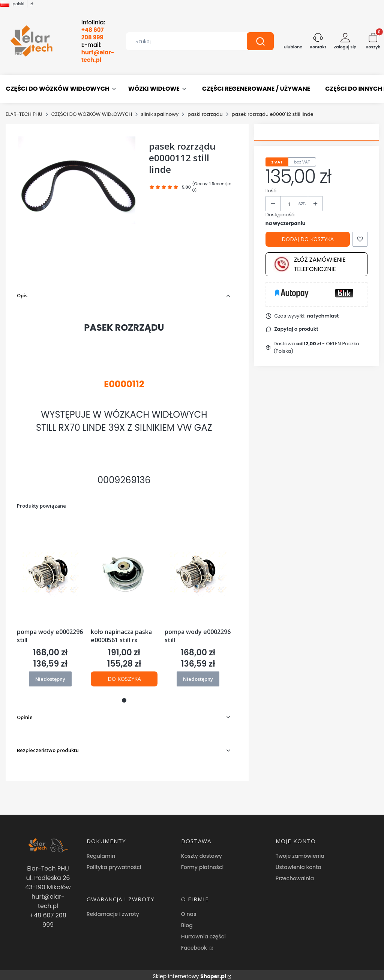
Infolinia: (93, 30)
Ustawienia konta (298, 861)
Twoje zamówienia (300, 850)
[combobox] (181, 41)
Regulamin (101, 850)
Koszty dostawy (201, 850)
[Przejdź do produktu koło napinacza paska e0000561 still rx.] (124, 572)
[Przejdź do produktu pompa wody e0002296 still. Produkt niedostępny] (50, 572)
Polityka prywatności (114, 861)
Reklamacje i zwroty (113, 908)
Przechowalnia (295, 873)
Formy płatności (202, 861)
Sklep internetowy (189, 970)
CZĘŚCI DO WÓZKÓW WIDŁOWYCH (91, 114)
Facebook (194, 942)
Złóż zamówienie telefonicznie (309, 264)
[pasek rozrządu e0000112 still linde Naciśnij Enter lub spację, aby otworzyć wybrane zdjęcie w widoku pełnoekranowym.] (77, 180)
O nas (188, 908)
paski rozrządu (205, 114)
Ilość (271, 190)
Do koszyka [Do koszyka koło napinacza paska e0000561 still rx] (124, 678)
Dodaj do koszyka (308, 239)
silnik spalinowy (159, 114)
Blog (187, 919)
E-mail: (97, 52)
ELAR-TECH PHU (24, 114)
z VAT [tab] (277, 162)
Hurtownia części (203, 931)
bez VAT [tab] (302, 162)
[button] (260, 41)
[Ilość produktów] (289, 203)
